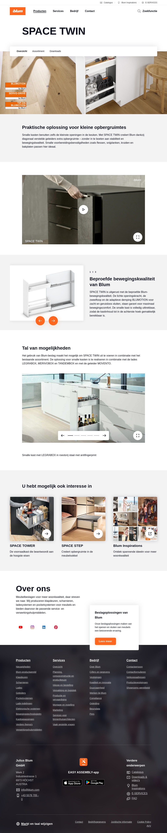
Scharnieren (22, 682)
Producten (23, 660)
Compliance (96, 698)
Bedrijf (94, 660)
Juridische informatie (121, 822)
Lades (19, 687)
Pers (92, 714)
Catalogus (106, 2)
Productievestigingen (137, 682)
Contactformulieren (136, 672)
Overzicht (57, 666)
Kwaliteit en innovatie (100, 682)
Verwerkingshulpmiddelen (29, 729)
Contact (131, 660)
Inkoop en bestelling (63, 685)
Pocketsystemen (24, 698)
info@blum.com (30, 789)
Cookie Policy (144, 822)
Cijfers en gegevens (100, 672)
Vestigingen (95, 677)
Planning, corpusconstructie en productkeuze (63, 676)
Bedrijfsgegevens (97, 822)
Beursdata (95, 708)
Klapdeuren (22, 677)
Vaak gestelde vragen (64, 724)
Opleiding (94, 703)
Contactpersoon (134, 666)
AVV (149, 825)
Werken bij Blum (98, 693)
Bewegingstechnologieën (29, 714)
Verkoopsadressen (135, 677)
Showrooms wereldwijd (138, 687)
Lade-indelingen (24, 703)
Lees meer (105, 641)
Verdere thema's (24, 724)
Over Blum (95, 666)
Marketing (58, 710)
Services (59, 660)
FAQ (134, 798)
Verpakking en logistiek (64, 690)
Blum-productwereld (26, 672)
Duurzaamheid (97, 687)
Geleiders (21, 693)
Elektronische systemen (28, 708)
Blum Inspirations (126, 2)
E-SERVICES (149, 2)
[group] (21, 51)
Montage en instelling (63, 704)
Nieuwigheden (23, 666)
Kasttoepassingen (25, 719)
